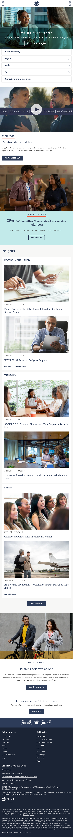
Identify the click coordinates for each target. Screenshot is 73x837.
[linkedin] (23, 722)
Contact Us (6, 736)
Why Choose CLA (12, 158)
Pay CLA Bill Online (44, 739)
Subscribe (36, 712)
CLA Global (54, 818)
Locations (5, 739)
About (4, 746)
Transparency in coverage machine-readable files (16, 832)
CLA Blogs (40, 755)
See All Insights (36, 604)
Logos (4, 758)
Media (38, 761)
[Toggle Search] (70, 3)
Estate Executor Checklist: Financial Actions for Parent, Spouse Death (33, 311)
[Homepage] (36, 3)
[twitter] (29, 722)
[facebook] (36, 722)
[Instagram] (49, 722)
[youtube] (43, 722)
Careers (5, 749)
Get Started (36, 238)
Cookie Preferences (9, 783)
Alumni (4, 752)
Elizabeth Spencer (28, 815)
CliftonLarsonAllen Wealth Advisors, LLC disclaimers (19, 777)
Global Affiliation (8, 755)
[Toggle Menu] (3, 3)
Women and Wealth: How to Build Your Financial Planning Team (35, 477)
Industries (40, 746)
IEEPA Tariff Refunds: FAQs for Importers (26, 360)
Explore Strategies (36, 44)
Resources (40, 752)
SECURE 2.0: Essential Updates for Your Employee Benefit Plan (36, 426)
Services (39, 749)
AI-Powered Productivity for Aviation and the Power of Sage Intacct (36, 586)
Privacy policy (6, 770)
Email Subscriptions (44, 742)
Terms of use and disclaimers (12, 773)
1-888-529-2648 (18, 766)
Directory (5, 742)
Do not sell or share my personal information (17, 780)
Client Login (41, 736)
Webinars (40, 758)
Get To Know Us (36, 687)
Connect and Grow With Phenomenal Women (28, 536)
